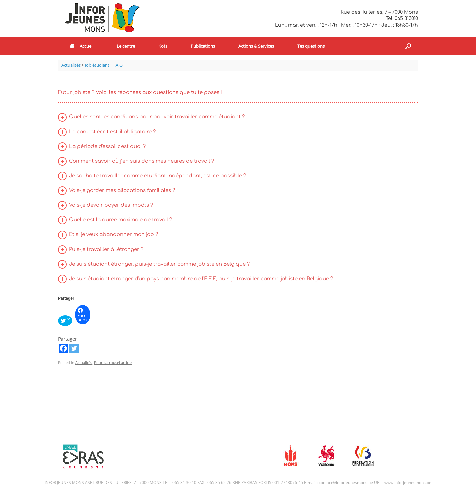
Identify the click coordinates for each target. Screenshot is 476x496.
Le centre (126, 46)
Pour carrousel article (113, 362)
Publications (203, 46)
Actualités (83, 362)
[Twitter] (74, 348)
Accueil (81, 46)
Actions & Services (256, 46)
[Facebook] (63, 348)
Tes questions (311, 46)
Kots (162, 46)
